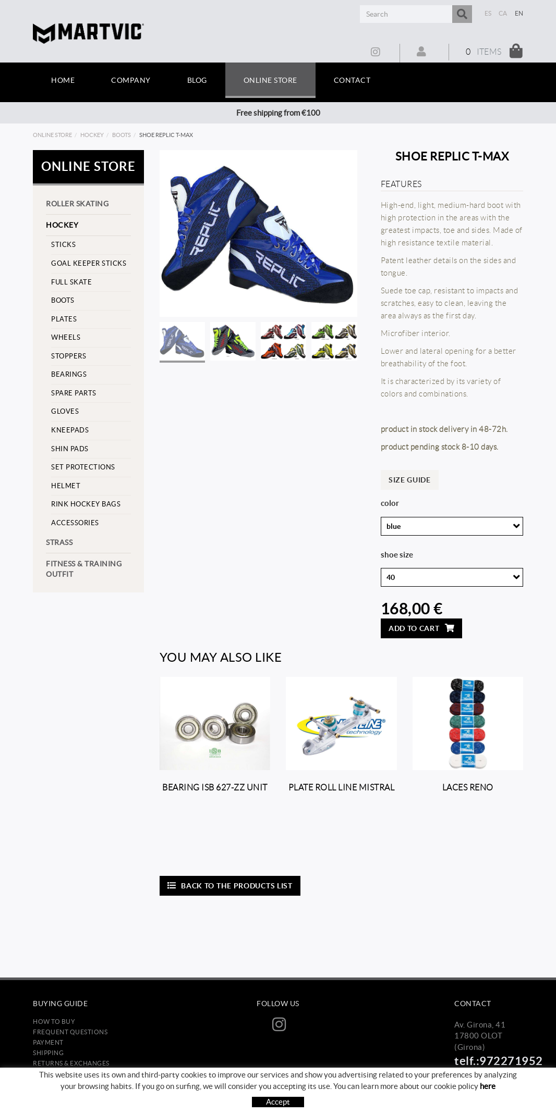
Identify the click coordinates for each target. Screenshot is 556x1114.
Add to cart (421, 628)
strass (59, 542)
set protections (83, 467)
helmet (65, 486)
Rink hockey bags (85, 504)
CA (503, 13)
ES (488, 13)
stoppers (68, 356)
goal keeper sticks (88, 263)
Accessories (75, 523)
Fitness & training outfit (84, 569)
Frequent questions (70, 1032)
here (487, 1092)
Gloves (65, 411)
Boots (121, 135)
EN (519, 13)
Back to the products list (230, 885)
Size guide (410, 480)
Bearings (69, 374)
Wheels (65, 337)
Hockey (92, 135)
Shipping (48, 1052)
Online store (52, 135)
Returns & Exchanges (71, 1063)
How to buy (54, 1021)
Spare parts (73, 393)
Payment (48, 1042)
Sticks (63, 245)
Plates (64, 319)
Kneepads (70, 430)
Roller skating (77, 204)
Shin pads (70, 449)
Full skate (71, 282)
